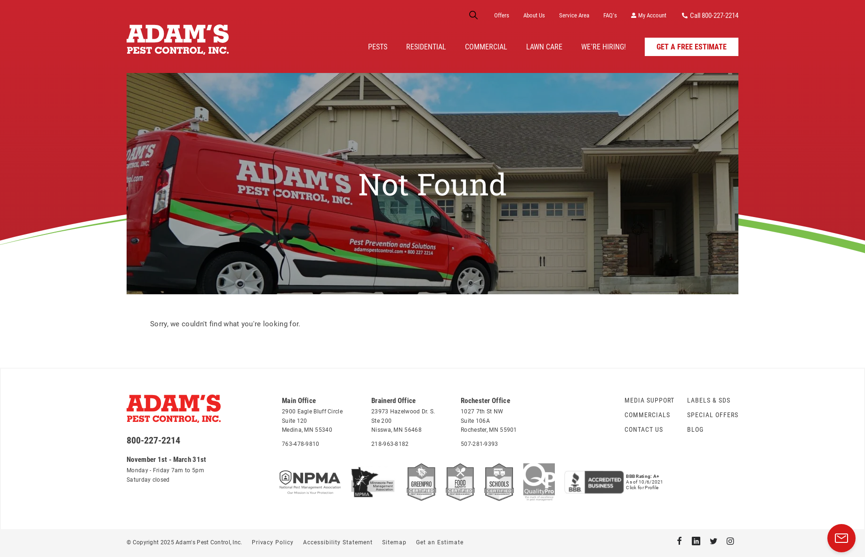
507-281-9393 (479, 444)
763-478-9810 (301, 444)
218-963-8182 (390, 444)
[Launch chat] (841, 538)
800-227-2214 (153, 440)
